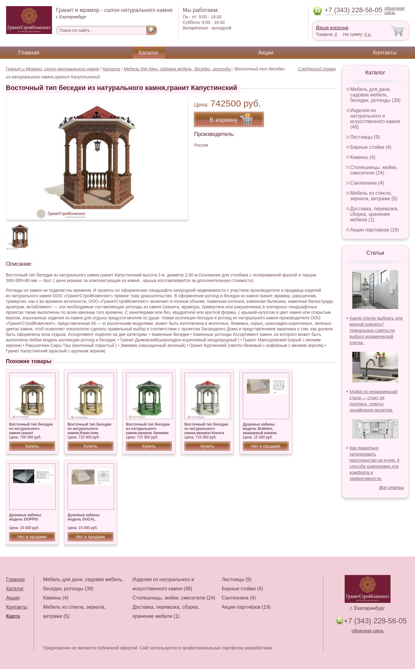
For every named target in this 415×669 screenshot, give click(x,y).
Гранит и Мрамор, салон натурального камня (52, 68)
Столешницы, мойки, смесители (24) (374, 170)
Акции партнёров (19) (374, 229)
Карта (13, 616)
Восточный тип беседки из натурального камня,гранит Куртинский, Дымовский (31, 430)
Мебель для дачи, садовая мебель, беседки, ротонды (177, 68)
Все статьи (391, 487)
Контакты (385, 53)
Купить (32, 446)
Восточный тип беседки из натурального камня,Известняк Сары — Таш (89, 430)
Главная (28, 53)
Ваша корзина (332, 27)
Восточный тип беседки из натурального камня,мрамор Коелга (206, 428)
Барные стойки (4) (370, 147)
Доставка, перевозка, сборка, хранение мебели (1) (374, 214)
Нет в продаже (265, 446)
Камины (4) (363, 157)
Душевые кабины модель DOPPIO (25, 517)
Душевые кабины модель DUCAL (84, 517)
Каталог (149, 53)
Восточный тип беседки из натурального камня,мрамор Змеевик (148, 428)
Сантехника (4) (367, 183)
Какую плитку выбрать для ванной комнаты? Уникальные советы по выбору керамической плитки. (376, 330)
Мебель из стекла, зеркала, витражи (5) (374, 195)
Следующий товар (317, 68)
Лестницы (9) (365, 137)
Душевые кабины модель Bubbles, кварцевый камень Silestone (260, 430)
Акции (265, 53)
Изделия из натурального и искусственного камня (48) (375, 119)
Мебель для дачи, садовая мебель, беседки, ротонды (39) (375, 95)
